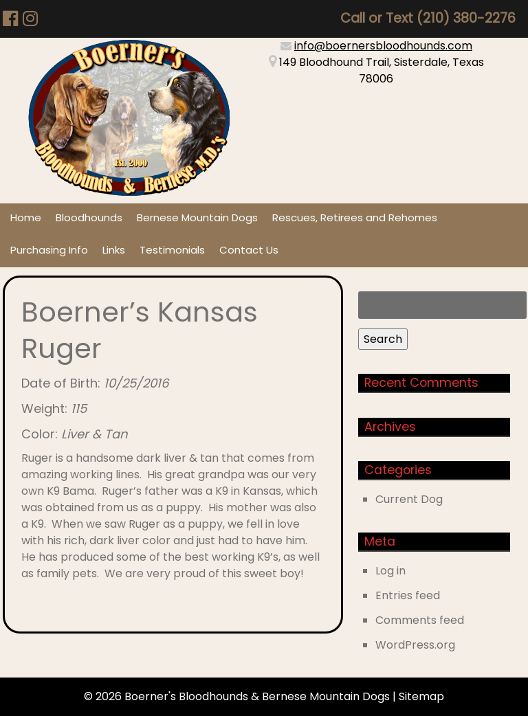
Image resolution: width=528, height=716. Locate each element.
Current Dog (409, 499)
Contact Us (248, 250)
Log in (390, 571)
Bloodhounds (89, 217)
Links (113, 250)
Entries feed (407, 595)
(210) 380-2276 (466, 18)
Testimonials (172, 250)
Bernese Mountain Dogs (197, 217)
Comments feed (419, 620)
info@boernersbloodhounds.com (383, 46)
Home (25, 217)
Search (383, 339)
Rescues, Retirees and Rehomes (354, 217)
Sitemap (421, 696)
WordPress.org (415, 645)
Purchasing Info (49, 250)
